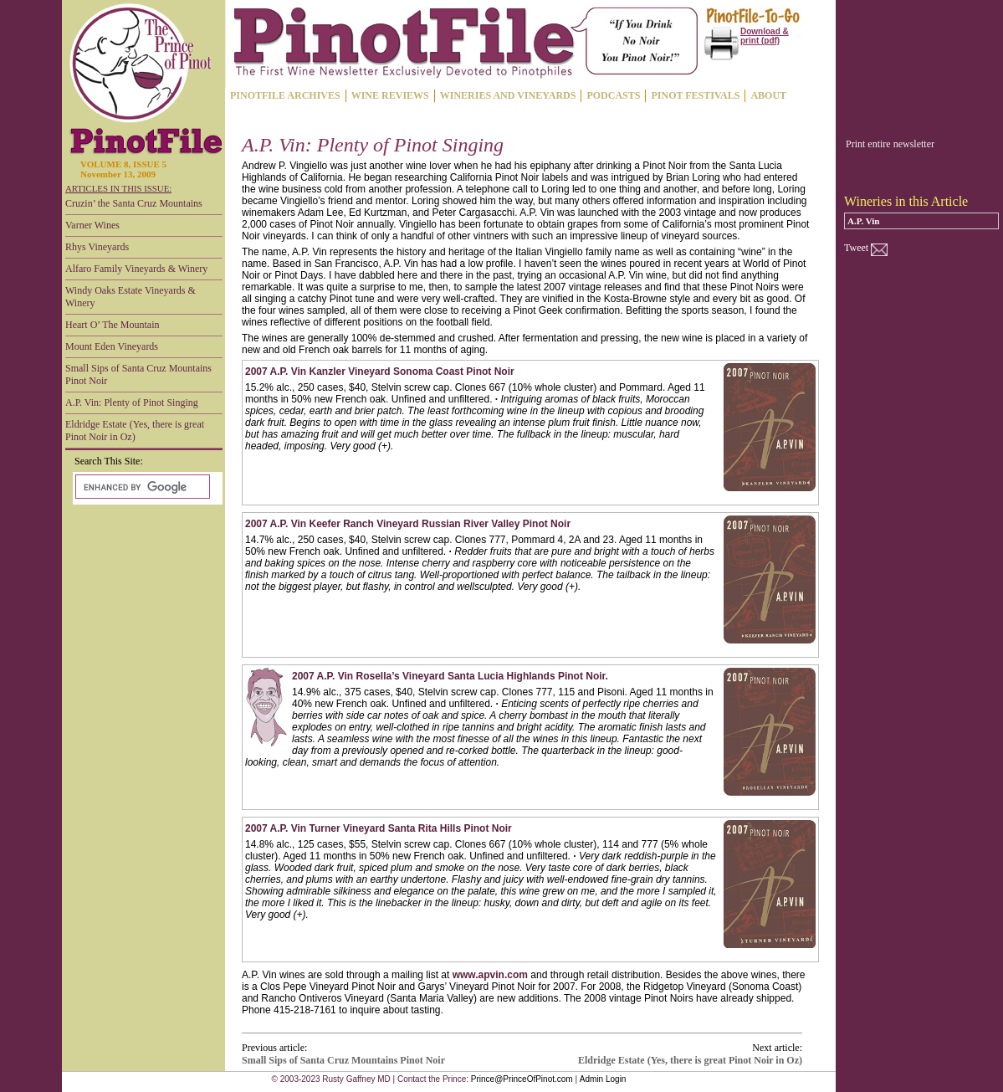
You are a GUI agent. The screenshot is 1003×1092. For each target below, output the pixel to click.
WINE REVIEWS (390, 95)
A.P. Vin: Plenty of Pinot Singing (131, 402)
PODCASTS (613, 95)
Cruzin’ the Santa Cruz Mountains (133, 203)
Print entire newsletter (890, 144)
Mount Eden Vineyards (111, 346)
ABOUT (768, 95)
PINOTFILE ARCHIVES (285, 95)
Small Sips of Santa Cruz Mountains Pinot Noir (138, 374)
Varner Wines (92, 225)
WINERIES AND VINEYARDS (508, 95)
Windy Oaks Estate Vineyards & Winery (130, 297)
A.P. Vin (863, 221)
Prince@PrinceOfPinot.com (522, 1079)
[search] (141, 487)
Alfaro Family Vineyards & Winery (136, 268)
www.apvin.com (490, 975)
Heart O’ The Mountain (112, 325)
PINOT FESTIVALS (695, 95)
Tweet (856, 248)
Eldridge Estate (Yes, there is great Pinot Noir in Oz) (134, 430)
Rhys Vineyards (97, 247)
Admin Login (603, 1079)
